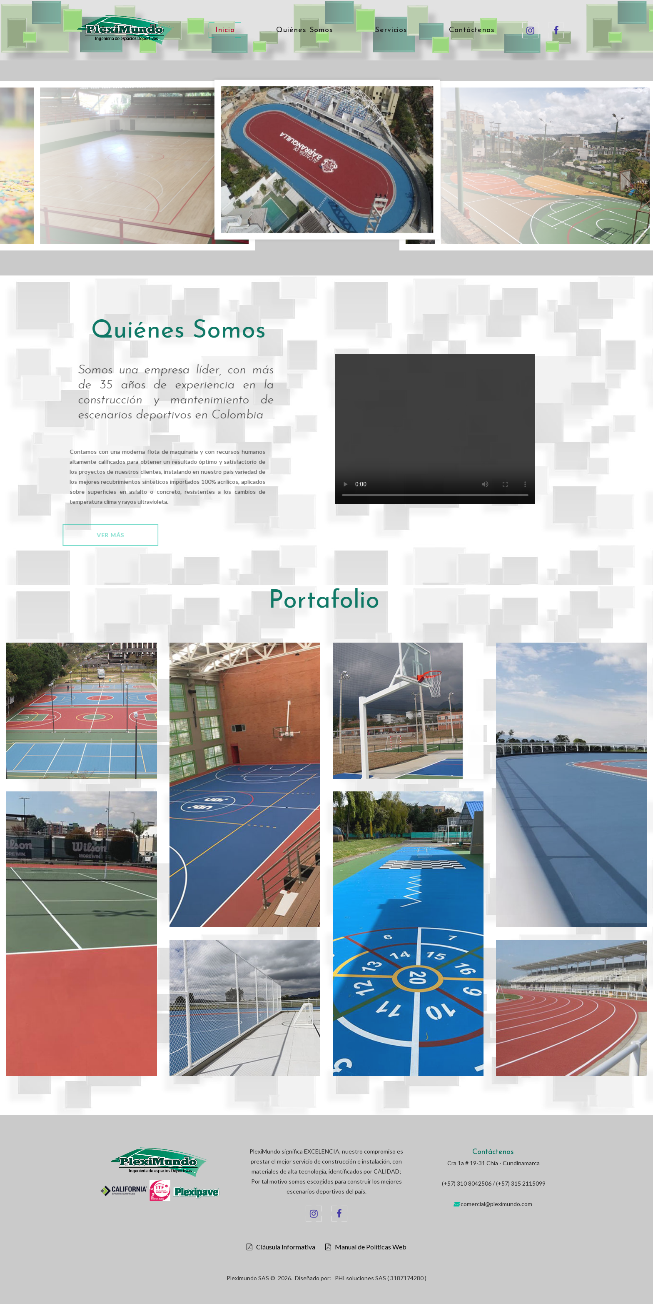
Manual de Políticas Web (368, 1247)
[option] (327, 161)
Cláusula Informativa (283, 1247)
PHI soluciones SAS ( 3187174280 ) (380, 1277)
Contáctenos (471, 30)
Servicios (391, 30)
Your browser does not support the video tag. (459, 429)
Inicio (225, 30)
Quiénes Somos (304, 30)
